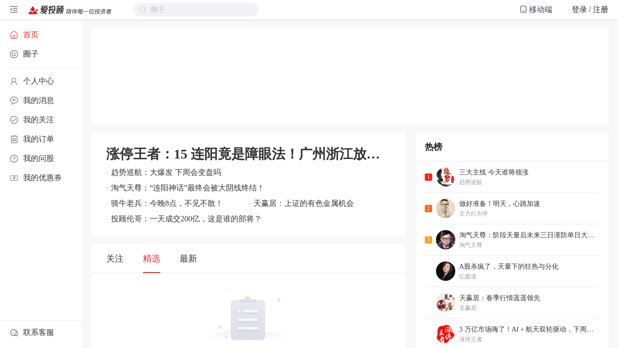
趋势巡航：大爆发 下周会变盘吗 (166, 172)
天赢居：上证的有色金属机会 (303, 203)
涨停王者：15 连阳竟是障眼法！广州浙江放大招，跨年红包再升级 (248, 153)
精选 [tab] (151, 258)
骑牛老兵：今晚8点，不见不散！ (167, 203)
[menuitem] (41, 35)
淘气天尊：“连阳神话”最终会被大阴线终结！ (188, 188)
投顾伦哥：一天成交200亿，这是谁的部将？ (186, 219)
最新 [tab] (188, 258)
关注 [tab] (115, 258)
